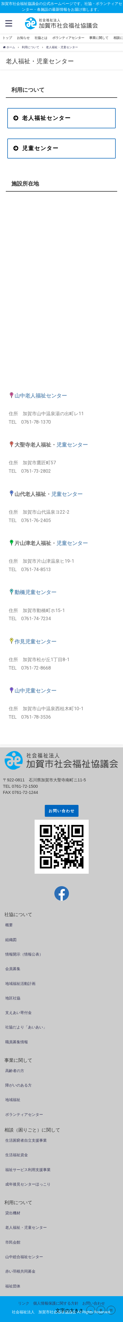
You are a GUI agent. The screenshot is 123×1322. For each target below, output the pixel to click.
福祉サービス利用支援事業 (28, 1170)
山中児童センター (35, 691)
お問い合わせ (62, 811)
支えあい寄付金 (18, 1013)
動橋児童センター (35, 592)
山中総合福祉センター (24, 1257)
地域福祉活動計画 (20, 983)
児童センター (36, 148)
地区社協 (12, 998)
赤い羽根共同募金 (20, 1271)
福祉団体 (12, 1286)
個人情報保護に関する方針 (56, 1303)
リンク (23, 1303)
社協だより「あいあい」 (26, 1027)
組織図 (11, 940)
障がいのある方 (18, 1085)
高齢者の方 (14, 1071)
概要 (9, 925)
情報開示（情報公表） (24, 954)
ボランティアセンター (24, 1114)
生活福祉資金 (16, 1155)
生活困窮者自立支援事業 (26, 1140)
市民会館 (12, 1242)
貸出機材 (12, 1213)
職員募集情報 (16, 1042)
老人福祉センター (42, 118)
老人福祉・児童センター (26, 1227)
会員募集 (12, 969)
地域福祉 (12, 1100)
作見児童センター (35, 642)
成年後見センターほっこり (28, 1184)
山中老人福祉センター (41, 396)
